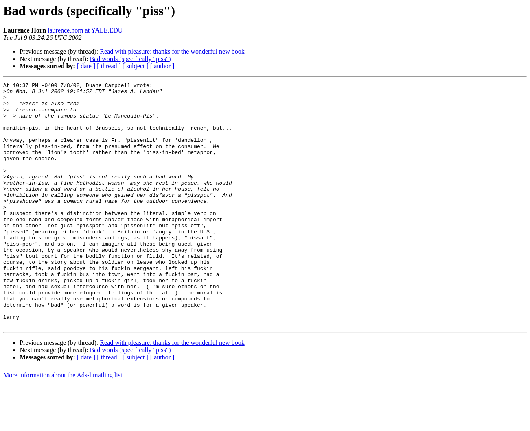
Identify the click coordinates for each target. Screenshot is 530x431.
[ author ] (162, 66)
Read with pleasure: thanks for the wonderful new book (172, 51)
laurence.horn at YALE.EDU (85, 30)
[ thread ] (109, 66)
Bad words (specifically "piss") (130, 58)
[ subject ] (136, 66)
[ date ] (86, 66)
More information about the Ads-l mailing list (62, 423)
